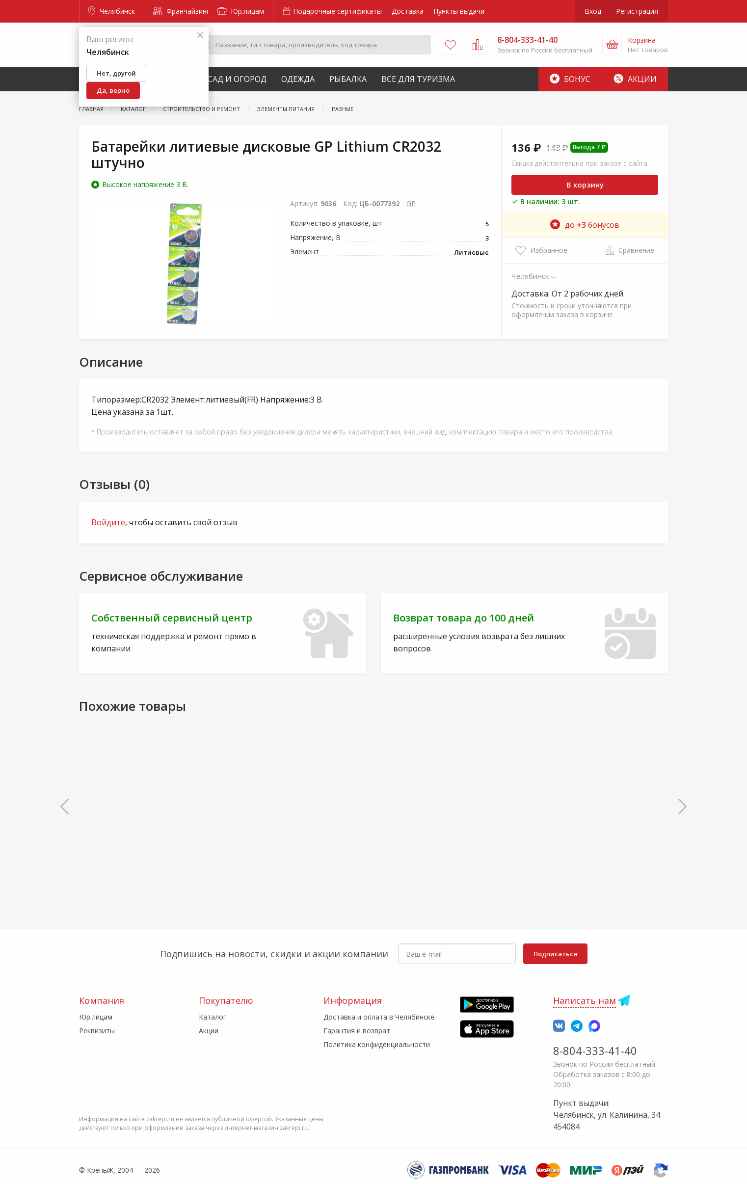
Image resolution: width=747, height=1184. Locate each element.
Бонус (570, 79)
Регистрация (637, 11)
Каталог (212, 1017)
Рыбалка (348, 79)
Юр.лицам (240, 11)
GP (411, 203)
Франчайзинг (181, 11)
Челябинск (111, 11)
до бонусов (584, 224)
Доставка (408, 11)
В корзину (585, 184)
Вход (593, 11)
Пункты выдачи (458, 11)
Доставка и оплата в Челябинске (378, 1017)
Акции (635, 79)
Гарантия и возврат (356, 1030)
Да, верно (113, 90)
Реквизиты (97, 1030)
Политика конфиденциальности (376, 1044)
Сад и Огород (237, 79)
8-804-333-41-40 (595, 1050)
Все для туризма (418, 79)
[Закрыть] (200, 35)
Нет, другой (116, 73)
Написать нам (584, 1000)
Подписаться (555, 953)
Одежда (298, 79)
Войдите (108, 522)
